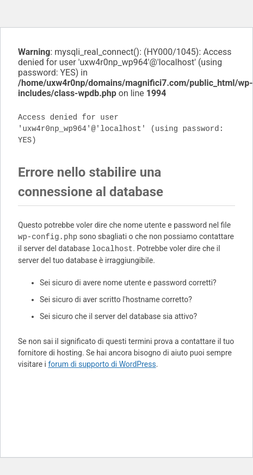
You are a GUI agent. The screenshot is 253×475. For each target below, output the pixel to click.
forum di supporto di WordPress (102, 364)
